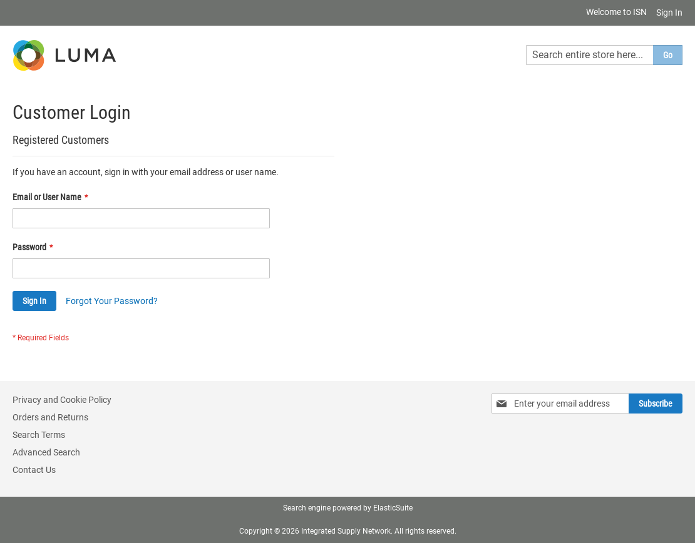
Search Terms (39, 435)
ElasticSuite (393, 508)
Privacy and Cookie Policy (62, 400)
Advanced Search (46, 452)
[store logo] (66, 55)
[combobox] (604, 55)
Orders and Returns (50, 417)
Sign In (669, 13)
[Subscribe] (655, 403)
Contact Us (34, 470)
